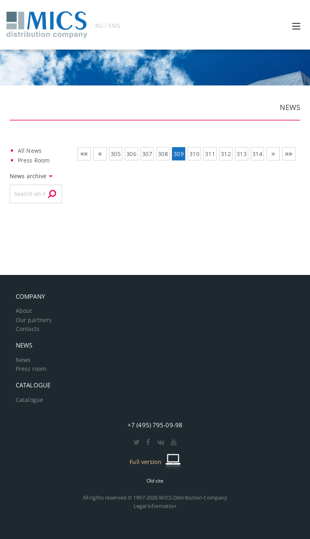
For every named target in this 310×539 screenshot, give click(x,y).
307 (147, 154)
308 (163, 154)
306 (131, 154)
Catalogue (29, 400)
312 (225, 154)
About (24, 310)
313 (241, 154)
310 (194, 154)
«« (84, 153)
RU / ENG (107, 25)
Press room (31, 369)
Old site (155, 480)
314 (257, 154)
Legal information (155, 506)
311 (210, 154)
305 (115, 154)
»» (288, 153)
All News (30, 150)
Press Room (34, 160)
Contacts (28, 329)
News (23, 360)
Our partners (34, 320)
